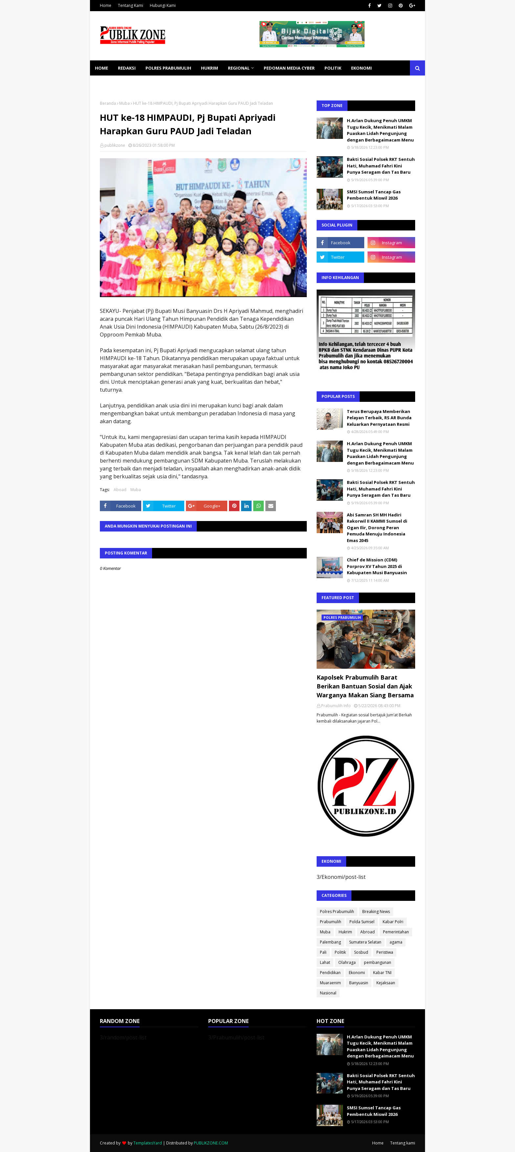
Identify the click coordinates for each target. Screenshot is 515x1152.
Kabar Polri (393, 921)
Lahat (325, 962)
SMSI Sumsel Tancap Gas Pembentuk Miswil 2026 (374, 195)
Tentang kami (402, 1143)
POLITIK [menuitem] (333, 68)
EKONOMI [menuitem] (361, 68)
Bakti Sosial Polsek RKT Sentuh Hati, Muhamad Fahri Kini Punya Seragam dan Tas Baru (381, 165)
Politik (340, 952)
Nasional (328, 993)
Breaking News (376, 911)
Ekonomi (357, 972)
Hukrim (345, 932)
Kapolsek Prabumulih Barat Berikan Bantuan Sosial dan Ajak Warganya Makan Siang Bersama (365, 686)
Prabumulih (330, 921)
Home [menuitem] (101, 68)
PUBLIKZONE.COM (211, 1143)
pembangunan (377, 962)
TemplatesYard (147, 1143)
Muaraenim (330, 983)
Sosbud (361, 952)
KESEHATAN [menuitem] (107, 83)
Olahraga (347, 962)
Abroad (367, 932)
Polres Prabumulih (337, 911)
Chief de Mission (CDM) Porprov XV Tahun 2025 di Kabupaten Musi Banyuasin (377, 566)
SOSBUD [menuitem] (139, 83)
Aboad (120, 489)
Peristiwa (384, 952)
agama (396, 942)
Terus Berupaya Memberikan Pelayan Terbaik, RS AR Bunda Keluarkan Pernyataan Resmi (379, 417)
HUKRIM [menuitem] (209, 68)
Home (105, 5)
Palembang (330, 942)
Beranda (108, 103)
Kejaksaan (385, 983)
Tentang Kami (130, 5)
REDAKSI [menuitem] (127, 68)
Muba (124, 103)
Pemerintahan (396, 932)
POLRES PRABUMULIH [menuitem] (168, 68)
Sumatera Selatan (365, 942)
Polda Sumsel (361, 921)
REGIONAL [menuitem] (239, 68)
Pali (323, 952)
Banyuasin (358, 983)
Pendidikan (330, 972)
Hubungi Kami (163, 5)
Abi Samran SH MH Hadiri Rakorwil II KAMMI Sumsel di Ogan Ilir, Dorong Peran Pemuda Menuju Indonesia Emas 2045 (377, 527)
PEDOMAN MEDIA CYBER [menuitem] (289, 68)
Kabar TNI (382, 972)
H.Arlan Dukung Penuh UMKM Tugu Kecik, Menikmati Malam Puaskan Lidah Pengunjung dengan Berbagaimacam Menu (380, 130)
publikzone (114, 145)
